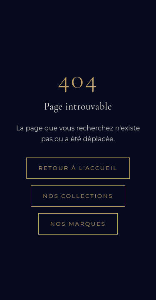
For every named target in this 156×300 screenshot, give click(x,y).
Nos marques (78, 223)
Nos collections (78, 195)
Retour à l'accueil (77, 168)
